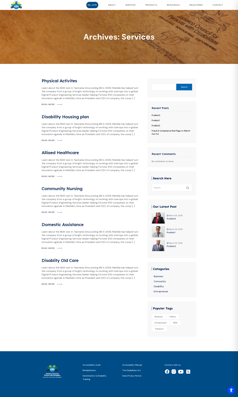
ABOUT (112, 5)
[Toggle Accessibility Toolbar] (231, 390)
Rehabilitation (89, 370)
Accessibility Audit (92, 365)
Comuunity (160, 281)
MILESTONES (196, 5)
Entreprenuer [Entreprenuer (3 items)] (161, 322)
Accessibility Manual (132, 365)
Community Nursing (62, 188)
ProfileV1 (156, 120)
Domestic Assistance (63, 224)
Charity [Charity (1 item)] (172, 316)
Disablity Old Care (60, 260)
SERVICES (130, 5)
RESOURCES (173, 5)
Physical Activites (59, 80)
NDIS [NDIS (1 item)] (175, 322)
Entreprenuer (161, 291)
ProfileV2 (156, 125)
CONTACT (217, 5)
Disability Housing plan (65, 116)
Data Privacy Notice (131, 375)
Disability (159, 286)
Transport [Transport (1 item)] (159, 329)
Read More (52, 104)
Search (184, 87)
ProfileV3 (156, 115)
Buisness (158, 276)
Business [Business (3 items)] (159, 316)
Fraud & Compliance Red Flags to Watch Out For (171, 132)
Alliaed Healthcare (60, 152)
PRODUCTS (151, 5)
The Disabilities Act (131, 370)
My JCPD (92, 5)
